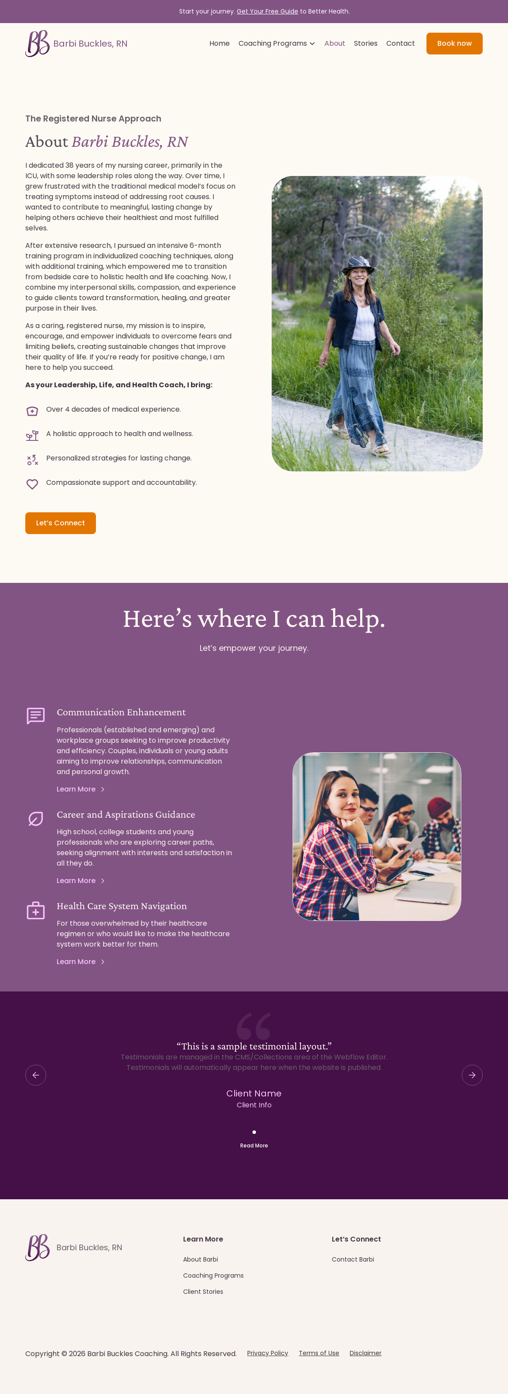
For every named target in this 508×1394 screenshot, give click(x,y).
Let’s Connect (60, 523)
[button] (277, 43)
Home (219, 43)
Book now (454, 43)
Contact (400, 43)
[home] (76, 43)
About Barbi (200, 1259)
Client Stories (203, 1291)
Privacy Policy (267, 1353)
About (334, 43)
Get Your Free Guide (267, 11)
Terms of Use (319, 1353)
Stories (366, 43)
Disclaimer (366, 1353)
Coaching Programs (213, 1275)
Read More (254, 1145)
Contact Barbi (353, 1259)
